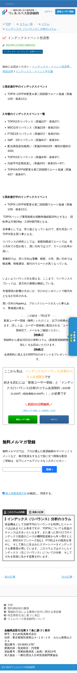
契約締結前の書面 (18, 610)
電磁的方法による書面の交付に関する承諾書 (34, 614)
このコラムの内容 (16, 514)
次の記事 (67, 579)
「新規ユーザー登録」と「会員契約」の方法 (38, 410)
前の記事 (10, 579)
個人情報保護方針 (16, 496)
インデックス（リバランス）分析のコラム (23, 51)
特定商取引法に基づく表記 (24, 617)
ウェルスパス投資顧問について (26, 621)
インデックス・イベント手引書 (34, 71)
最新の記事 (37, 514)
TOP (10, 607)
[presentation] (28, 484)
